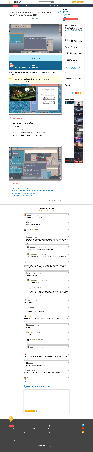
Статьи (28, 5)
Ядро (64, 20)
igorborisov (33, 254)
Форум (51, 5)
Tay (65, 59)
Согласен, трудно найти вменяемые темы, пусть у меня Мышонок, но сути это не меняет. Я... (73, 41)
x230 (29, 332)
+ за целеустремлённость (69, 66)
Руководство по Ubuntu (29, 426)
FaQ (48, 5)
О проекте (59, 426)
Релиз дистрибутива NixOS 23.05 (20, 188)
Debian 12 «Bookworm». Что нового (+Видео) (24, 186)
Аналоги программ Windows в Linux (32, 429)
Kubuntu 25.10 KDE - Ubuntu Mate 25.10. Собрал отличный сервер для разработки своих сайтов (72, 36)
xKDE (65, 46)
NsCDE (36, 72)
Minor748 (66, 27)
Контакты (59, 429)
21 (60, 12)
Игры (38, 5)
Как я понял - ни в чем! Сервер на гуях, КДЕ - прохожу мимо (73, 35)
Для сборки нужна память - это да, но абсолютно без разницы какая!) (72, 72)
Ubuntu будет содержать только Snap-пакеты (24, 195)
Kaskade (30, 363)
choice (66, 52)
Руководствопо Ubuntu (56, 5)
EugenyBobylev (31, 370)
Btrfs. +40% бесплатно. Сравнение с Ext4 (71, 86)
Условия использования (63, 432)
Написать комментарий (38, 386)
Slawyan (29, 300)
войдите (31, 21)
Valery (39, 273)
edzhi (65, 65)
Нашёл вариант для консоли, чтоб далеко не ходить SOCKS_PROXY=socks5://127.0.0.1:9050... (73, 29)
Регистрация (81, 2)
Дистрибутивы (22, 5)
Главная (11, 5)
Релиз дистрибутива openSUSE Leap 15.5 (23, 193)
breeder (29, 215)
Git (48, 429)
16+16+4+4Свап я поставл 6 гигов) (71, 60)
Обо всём (65, 16)
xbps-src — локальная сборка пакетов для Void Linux (73, 30)
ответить (26, 218)
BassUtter (29, 229)
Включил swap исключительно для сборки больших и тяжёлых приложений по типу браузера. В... (73, 79)
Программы (33, 5)
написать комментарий (46, 210)
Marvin (28, 377)
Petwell (30, 237)
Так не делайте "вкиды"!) (69, 85)
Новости (16, 5)
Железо (65, 17)
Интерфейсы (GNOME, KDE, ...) (70, 19)
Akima (28, 354)
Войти (74, 2)
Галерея (61, 5)
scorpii (66, 33)
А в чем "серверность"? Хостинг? (71, 47)
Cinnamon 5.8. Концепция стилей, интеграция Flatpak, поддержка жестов (32, 191)
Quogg (30, 273)
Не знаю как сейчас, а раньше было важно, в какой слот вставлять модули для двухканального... (73, 54)
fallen (29, 222)
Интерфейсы (43, 5)
